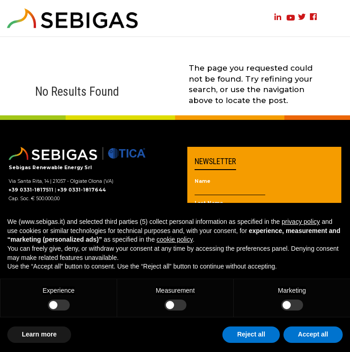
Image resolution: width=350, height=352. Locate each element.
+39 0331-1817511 (31, 190)
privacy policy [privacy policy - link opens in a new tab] (301, 221)
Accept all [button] (313, 334)
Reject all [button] (251, 334)
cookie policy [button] (175, 239)
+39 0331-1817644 (81, 190)
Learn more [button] (39, 334)
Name (203, 181)
